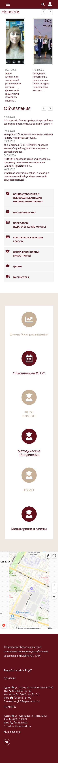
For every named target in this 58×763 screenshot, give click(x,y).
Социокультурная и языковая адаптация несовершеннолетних (23, 196)
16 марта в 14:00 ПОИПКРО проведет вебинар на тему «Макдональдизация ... (28, 136)
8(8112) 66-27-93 (20, 690)
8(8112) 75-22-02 (27, 694)
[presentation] (44, 11)
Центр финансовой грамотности (21, 252)
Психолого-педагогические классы (25, 223)
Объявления (17, 108)
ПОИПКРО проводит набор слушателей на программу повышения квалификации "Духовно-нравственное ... (27, 162)
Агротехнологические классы (23, 238)
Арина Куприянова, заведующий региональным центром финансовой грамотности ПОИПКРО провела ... (13, 87)
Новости (10, 12)
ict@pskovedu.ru (21, 726)
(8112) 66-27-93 (20, 697)
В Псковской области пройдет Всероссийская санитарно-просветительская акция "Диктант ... (28, 124)
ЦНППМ (13, 266)
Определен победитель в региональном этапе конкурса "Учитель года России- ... (41, 82)
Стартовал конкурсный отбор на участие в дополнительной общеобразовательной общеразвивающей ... (26, 176)
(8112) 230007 (18, 719)
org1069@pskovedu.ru (26, 701)
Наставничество (20, 211)
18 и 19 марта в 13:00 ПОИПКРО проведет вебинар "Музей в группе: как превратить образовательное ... (26, 148)
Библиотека (16, 276)
